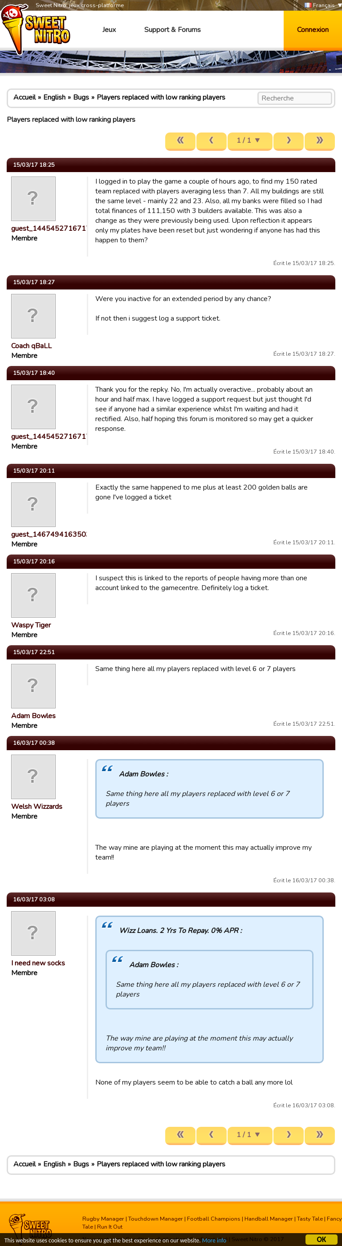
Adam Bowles (33, 716)
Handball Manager (268, 1219)
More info (214, 1241)
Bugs (81, 97)
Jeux (109, 30)
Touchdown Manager (155, 1219)
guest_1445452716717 (50, 228)
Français (320, 5)
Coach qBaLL (31, 346)
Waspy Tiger (31, 625)
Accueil (24, 97)
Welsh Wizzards (36, 807)
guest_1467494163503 (50, 534)
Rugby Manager (103, 1219)
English (54, 97)
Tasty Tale (310, 1219)
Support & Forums (172, 30)
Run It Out (109, 1227)
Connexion (313, 30)
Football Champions (213, 1219)
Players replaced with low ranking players (161, 97)
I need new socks (38, 963)
